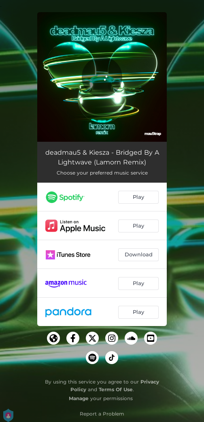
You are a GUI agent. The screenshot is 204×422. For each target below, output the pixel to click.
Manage (79, 398)
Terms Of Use (116, 389)
